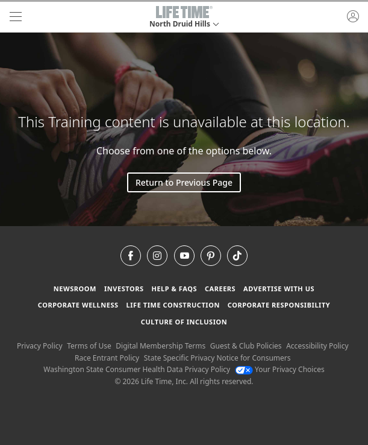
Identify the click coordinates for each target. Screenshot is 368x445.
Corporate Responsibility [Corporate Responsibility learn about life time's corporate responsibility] (279, 304)
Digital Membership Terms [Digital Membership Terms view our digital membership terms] (160, 346)
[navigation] (15, 17)
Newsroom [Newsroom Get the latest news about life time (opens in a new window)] (75, 288)
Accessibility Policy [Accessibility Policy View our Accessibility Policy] (317, 346)
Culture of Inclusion (184, 321)
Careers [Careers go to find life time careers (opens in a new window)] (220, 288)
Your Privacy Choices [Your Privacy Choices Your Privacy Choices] (280, 369)
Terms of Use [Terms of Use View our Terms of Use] (89, 346)
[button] (184, 17)
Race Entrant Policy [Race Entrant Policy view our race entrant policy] (107, 358)
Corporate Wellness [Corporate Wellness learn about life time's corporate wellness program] (78, 304)
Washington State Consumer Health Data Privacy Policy (136, 369)
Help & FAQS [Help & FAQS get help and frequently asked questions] (174, 288)
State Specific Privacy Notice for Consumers (217, 358)
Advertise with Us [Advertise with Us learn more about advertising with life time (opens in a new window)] (278, 288)
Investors (124, 288)
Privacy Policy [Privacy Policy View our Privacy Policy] (40, 346)
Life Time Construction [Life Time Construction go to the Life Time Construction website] (173, 304)
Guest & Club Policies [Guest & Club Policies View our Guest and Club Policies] (246, 346)
